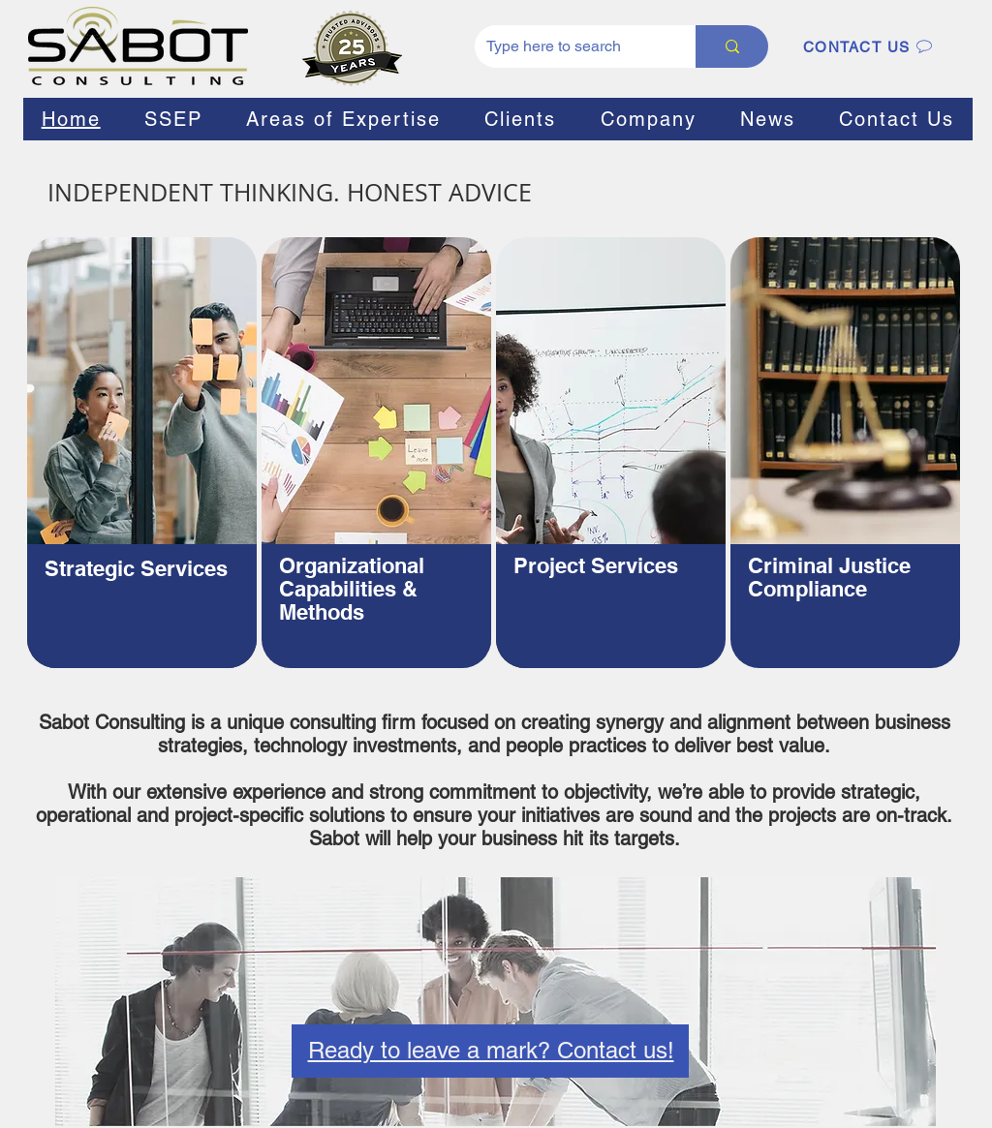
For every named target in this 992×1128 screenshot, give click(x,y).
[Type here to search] (570, 46)
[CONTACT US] (868, 46)
